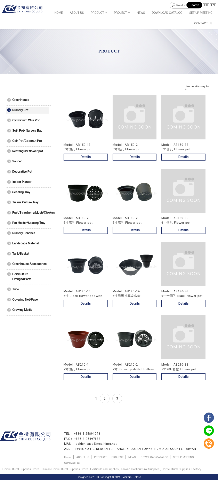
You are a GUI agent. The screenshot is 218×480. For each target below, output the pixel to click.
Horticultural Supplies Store (20, 469)
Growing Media (22, 310)
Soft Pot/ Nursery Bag (27, 130)
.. (121, 477)
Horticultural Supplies (104, 469)
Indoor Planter (21, 182)
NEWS (141, 13)
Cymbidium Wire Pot (26, 120)
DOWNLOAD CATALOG (167, 13)
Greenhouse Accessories (29, 264)
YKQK (95, 477)
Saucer (17, 161)
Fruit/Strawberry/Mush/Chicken (30, 212)
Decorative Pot (22, 171)
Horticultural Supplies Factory (181, 469)
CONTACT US (203, 23)
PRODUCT (99, 13)
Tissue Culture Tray (25, 202)
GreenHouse (20, 100)
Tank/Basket (20, 253)
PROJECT (122, 13)
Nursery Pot (20, 110)
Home (59, 13)
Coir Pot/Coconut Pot (27, 141)
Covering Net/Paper (25, 299)
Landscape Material (25, 243)
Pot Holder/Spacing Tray (28, 223)
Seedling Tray (21, 192)
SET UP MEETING (200, 13)
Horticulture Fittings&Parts (21, 276)
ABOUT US (77, 13)
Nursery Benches (23, 233)
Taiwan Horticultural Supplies (140, 469)
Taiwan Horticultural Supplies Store (64, 469)
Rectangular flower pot (27, 151)
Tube (15, 289)
